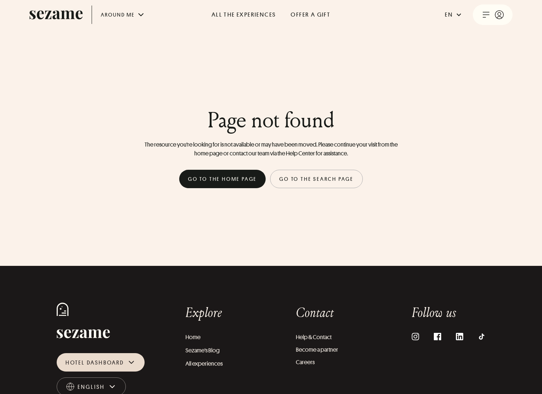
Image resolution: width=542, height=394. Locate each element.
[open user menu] (493, 14)
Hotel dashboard (100, 362)
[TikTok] (481, 336)
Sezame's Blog (202, 350)
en (454, 14)
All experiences (204, 363)
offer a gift (310, 14)
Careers (305, 362)
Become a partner (317, 349)
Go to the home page (222, 178)
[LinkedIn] (459, 336)
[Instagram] (415, 336)
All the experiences (244, 14)
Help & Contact (314, 337)
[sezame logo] (56, 15)
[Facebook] (437, 336)
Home (193, 337)
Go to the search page (316, 178)
